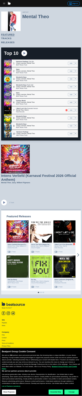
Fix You (33, 279)
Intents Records (12, 248)
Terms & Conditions (8, 343)
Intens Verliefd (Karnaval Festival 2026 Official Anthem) (26, 244)
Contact (4, 338)
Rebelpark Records (60, 283)
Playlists (4, 323)
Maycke (46, 246)
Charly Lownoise (21, 63)
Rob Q (26, 110)
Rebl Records (20, 112)
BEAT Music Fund (21, 65)
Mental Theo (31, 63)
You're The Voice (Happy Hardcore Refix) (44, 244)
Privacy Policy (6, 346)
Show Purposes (9, 392)
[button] (8, 63)
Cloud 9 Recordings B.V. (38, 283)
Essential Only (56, 392)
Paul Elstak (19, 281)
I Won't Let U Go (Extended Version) (66, 244)
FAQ (3, 335)
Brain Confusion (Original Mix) (64, 279)
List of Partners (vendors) (11, 387)
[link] (39, 34)
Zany (14, 183)
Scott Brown (11, 281)
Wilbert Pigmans (23, 183)
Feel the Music (12, 279)
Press (3, 340)
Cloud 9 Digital (35, 248)
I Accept (71, 392)
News (3, 325)
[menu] (75, 63)
